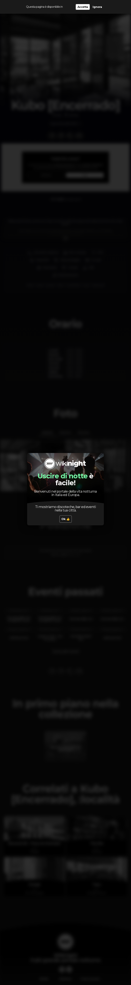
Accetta (82, 7)
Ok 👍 (65, 519)
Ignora (97, 7)
